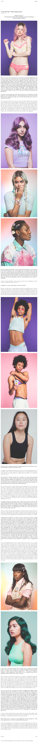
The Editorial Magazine (8, 741)
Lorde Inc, (22, 87)
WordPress (19, 741)
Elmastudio (31, 741)
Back (2, 1)
